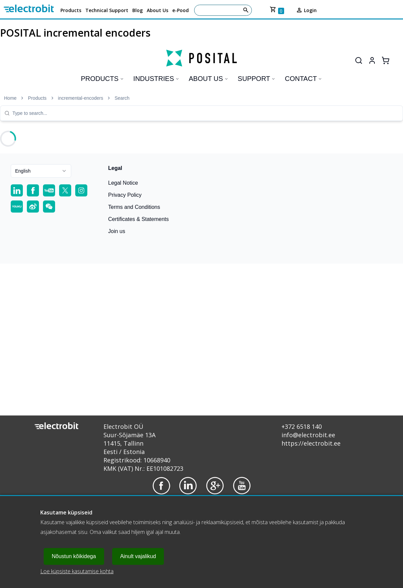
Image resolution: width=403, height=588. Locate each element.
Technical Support (106, 10)
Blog (137, 10)
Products (70, 10)
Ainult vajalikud (138, 556)
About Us (157, 10)
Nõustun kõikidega (74, 556)
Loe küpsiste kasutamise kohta (77, 571)
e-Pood (180, 10)
